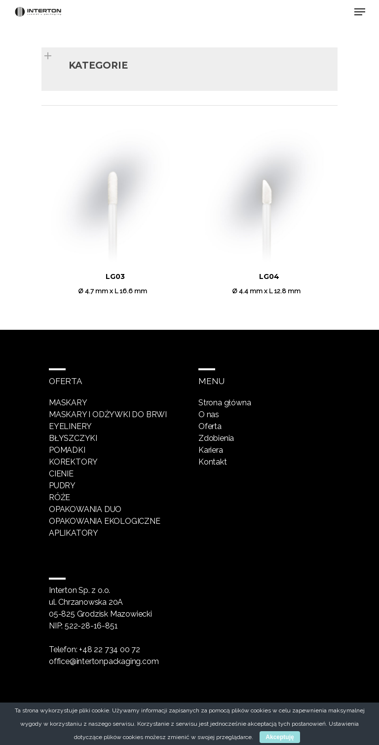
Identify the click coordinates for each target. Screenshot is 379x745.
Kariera (210, 450)
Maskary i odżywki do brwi (108, 414)
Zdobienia (216, 438)
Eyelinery (70, 426)
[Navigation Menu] (359, 12)
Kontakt (212, 462)
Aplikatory (73, 533)
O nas (208, 414)
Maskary (68, 402)
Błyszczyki (73, 438)
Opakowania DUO (85, 509)
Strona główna (224, 402)
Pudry (62, 485)
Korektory (73, 462)
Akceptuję (279, 737)
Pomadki (67, 450)
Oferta (210, 426)
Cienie (61, 473)
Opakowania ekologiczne (104, 521)
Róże (59, 497)
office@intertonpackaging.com (103, 661)
